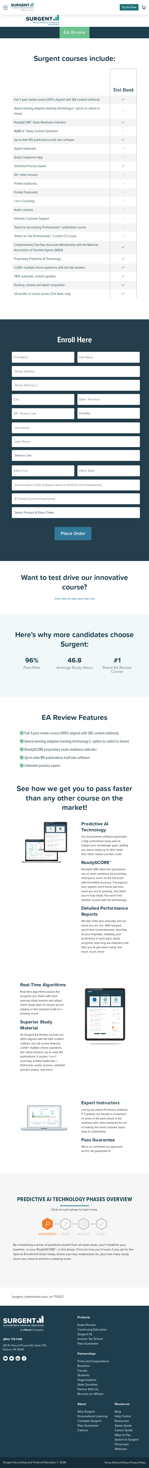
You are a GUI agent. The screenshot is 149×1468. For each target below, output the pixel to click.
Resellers (83, 1366)
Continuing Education (92, 1330)
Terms (108, 1462)
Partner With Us (87, 1389)
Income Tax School (90, 1339)
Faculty (82, 1371)
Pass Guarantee (87, 1344)
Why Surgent (86, 1412)
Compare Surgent (89, 1421)
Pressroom (122, 1444)
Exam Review (86, 1325)
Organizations (86, 1380)
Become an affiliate (90, 1394)
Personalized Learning (92, 1416)
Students (83, 1375)
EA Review (75, 32)
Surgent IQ (84, 1334)
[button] (5, 7)
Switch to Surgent (127, 1440)
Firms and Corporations (93, 1361)
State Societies (87, 1385)
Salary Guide (123, 1426)
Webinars (121, 1449)
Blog (118, 1412)
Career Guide (124, 1430)
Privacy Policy (138, 1462)
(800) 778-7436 (12, 1339)
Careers (82, 1430)
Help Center (123, 1416)
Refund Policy (120, 1462)
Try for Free (129, 7)
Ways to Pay (123, 1435)
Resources (122, 1421)
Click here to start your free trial (74, 598)
